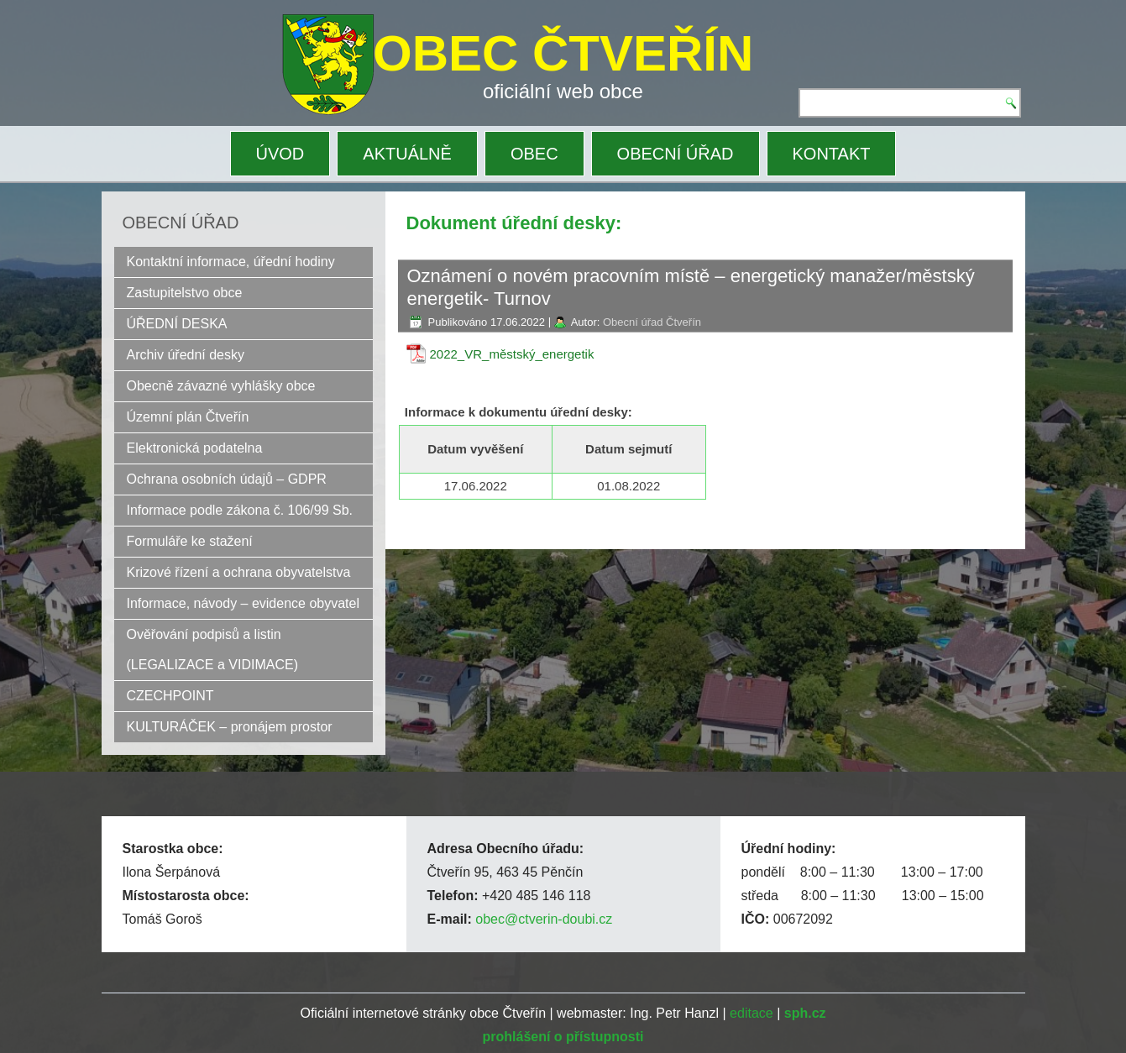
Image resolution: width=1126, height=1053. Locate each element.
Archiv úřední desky (186, 355)
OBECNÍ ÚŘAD (675, 153)
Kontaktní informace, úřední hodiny (231, 261)
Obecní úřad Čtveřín (652, 322)
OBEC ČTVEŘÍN (563, 53)
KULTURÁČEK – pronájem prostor (230, 727)
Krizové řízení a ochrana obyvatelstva (239, 572)
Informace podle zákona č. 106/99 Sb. (240, 510)
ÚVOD (280, 153)
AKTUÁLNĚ (407, 153)
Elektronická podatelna (195, 448)
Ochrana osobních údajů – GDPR (227, 479)
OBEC (534, 153)
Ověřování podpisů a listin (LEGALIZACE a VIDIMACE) (213, 649)
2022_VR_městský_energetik (512, 354)
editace (751, 1013)
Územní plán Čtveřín (188, 417)
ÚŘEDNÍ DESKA (177, 324)
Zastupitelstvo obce (185, 293)
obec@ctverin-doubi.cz (543, 919)
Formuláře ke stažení (190, 541)
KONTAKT (832, 153)
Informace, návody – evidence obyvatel (243, 603)
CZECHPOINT (170, 696)
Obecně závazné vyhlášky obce (221, 386)
